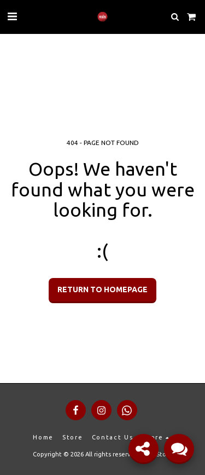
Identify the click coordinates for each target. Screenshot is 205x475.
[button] (12, 16)
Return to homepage (102, 289)
